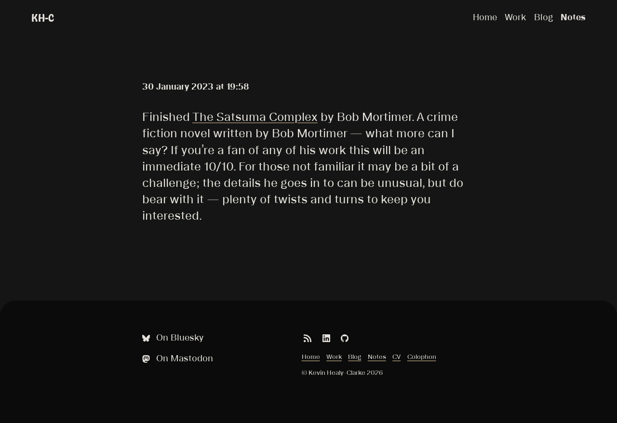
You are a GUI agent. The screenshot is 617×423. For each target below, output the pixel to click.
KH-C (42, 18)
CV (396, 356)
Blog (543, 17)
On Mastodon (176, 359)
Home (485, 17)
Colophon (421, 356)
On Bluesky (171, 338)
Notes (573, 17)
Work (515, 17)
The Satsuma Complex (255, 116)
